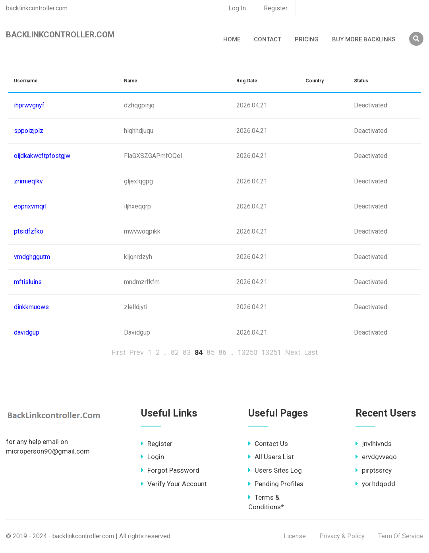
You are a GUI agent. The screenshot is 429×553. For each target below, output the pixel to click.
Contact (267, 39)
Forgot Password (170, 470)
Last (311, 352)
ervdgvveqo (376, 457)
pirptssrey (374, 470)
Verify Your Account (174, 484)
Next (292, 352)
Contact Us (268, 444)
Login (152, 457)
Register (276, 8)
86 (222, 352)
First (119, 352)
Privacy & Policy (342, 536)
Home (231, 39)
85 (210, 352)
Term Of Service (400, 536)
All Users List (271, 457)
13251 (271, 352)
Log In (237, 8)
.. (165, 352)
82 (175, 352)
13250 (247, 352)
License (295, 536)
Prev (136, 352)
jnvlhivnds (374, 444)
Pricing (307, 39)
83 (187, 352)
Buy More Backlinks (363, 39)
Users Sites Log (275, 470)
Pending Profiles (275, 484)
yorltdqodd (375, 484)
